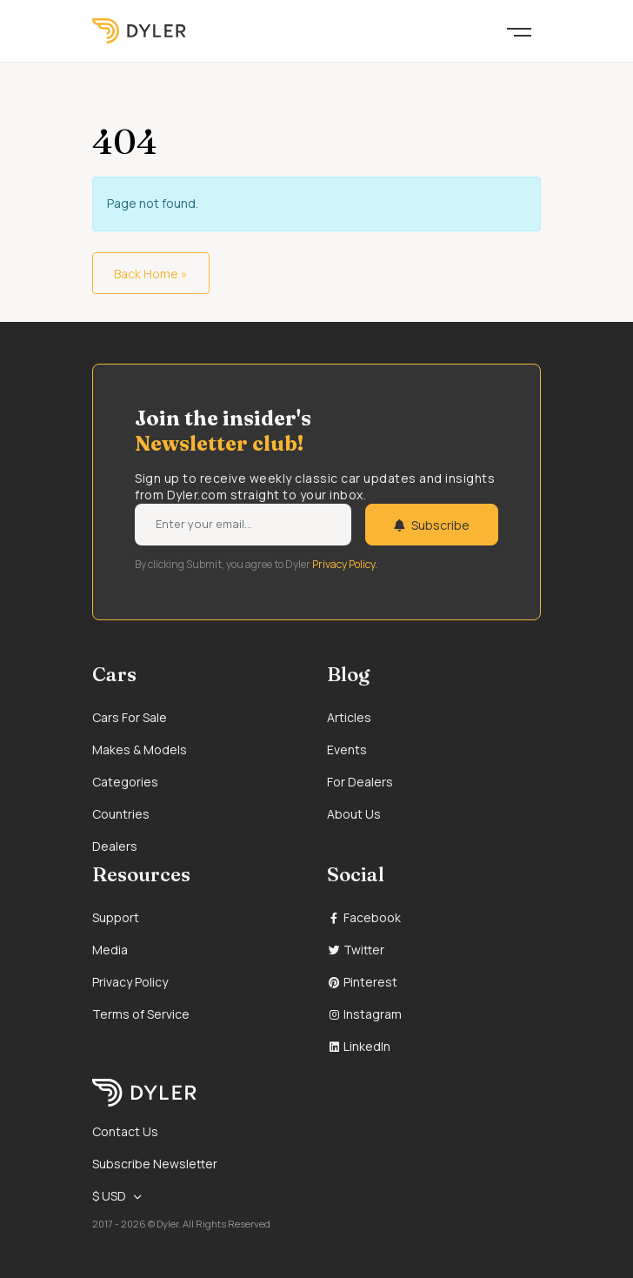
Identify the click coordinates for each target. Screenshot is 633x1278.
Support (115, 917)
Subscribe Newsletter (154, 1163)
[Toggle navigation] (519, 30)
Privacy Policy (130, 982)
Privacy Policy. (344, 564)
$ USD (109, 1196)
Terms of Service (141, 1014)
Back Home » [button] (151, 273)
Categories (125, 781)
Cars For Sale (129, 717)
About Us (354, 814)
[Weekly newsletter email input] (243, 525)
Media (110, 949)
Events (347, 749)
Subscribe (432, 525)
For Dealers (360, 781)
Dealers (114, 846)
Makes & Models (139, 749)
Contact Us (125, 1131)
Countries (121, 814)
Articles (349, 717)
